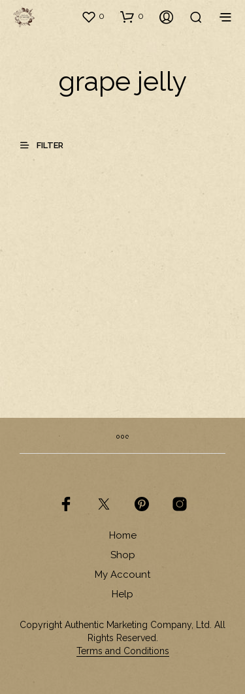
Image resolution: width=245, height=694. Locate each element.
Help (122, 594)
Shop (122, 555)
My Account (122, 574)
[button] (93, 16)
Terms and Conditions (122, 651)
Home (123, 535)
